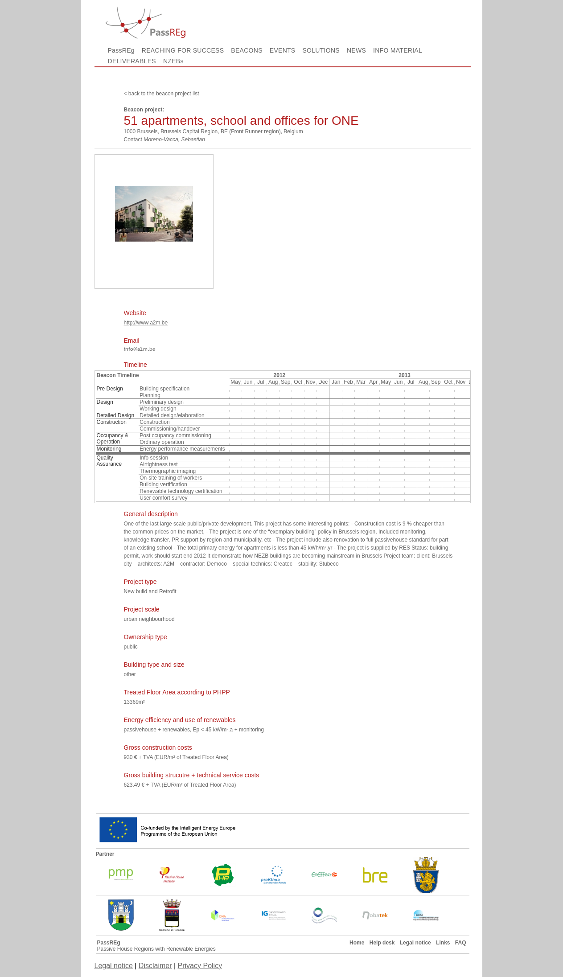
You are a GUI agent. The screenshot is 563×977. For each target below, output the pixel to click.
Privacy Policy (200, 965)
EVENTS (283, 50)
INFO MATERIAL (397, 50)
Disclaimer (155, 965)
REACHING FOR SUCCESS (183, 50)
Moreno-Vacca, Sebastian (174, 139)
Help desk (382, 943)
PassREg (121, 50)
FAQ (460, 943)
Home (356, 943)
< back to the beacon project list (161, 93)
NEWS (356, 50)
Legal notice (415, 943)
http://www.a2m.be (146, 323)
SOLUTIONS (320, 50)
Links (443, 943)
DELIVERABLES (132, 61)
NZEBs (173, 61)
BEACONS (246, 50)
